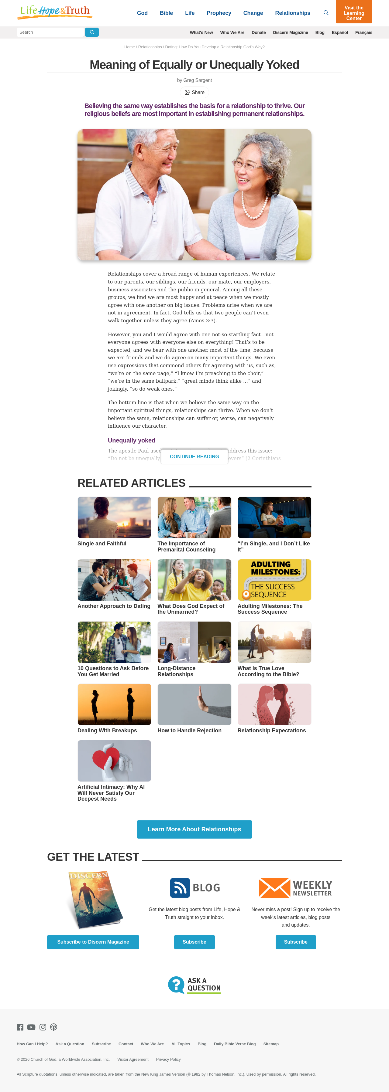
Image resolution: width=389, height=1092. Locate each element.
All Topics (180, 1044)
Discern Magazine (290, 32)
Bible (166, 13)
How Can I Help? (32, 1044)
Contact (126, 1044)
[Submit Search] (92, 32)
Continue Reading (194, 456)
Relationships (292, 13)
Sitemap (271, 1044)
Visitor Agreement (132, 1059)
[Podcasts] (55, 1027)
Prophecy (219, 13)
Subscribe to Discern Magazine (93, 941)
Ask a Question (70, 1044)
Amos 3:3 (202, 321)
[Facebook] (21, 1027)
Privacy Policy (168, 1059)
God (142, 13)
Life (189, 13)
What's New (201, 32)
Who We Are (232, 32)
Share (194, 92)
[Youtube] (32, 1027)
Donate (259, 32)
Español (340, 32)
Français (363, 32)
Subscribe (194, 941)
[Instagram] (44, 1027)
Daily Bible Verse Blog (235, 1044)
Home (129, 47)
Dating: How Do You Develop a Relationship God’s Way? (215, 47)
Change (253, 13)
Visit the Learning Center (354, 13)
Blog (320, 32)
